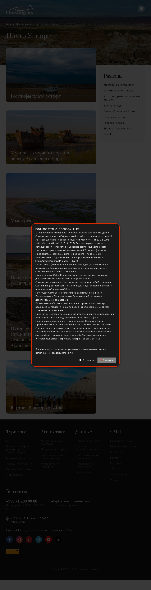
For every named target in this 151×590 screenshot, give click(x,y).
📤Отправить (106, 360)
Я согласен (89, 360)
